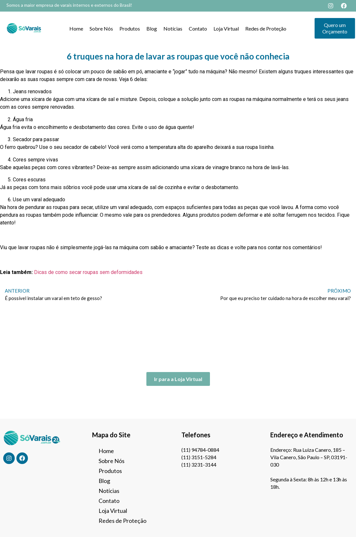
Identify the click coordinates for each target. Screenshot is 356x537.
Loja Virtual (226, 28)
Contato (198, 28)
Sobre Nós (101, 28)
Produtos (129, 28)
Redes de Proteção (265, 28)
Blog (151, 28)
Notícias (172, 28)
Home (76, 28)
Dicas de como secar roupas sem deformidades (88, 272)
